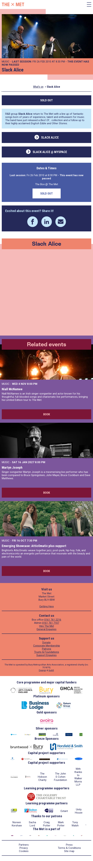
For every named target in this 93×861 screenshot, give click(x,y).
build (51, 670)
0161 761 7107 (50, 622)
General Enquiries (46, 629)
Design (42, 670)
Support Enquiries (46, 655)
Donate (46, 642)
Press (69, 844)
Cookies (23, 851)
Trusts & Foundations (46, 652)
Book (46, 414)
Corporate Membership (46, 645)
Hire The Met (46, 626)
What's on (38, 86)
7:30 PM (32, 540)
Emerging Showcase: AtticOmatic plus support (34, 546)
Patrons (46, 648)
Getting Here (46, 606)
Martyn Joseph (12, 467)
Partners (24, 844)
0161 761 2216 (52, 619)
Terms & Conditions (69, 848)
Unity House (78, 811)
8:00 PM (32, 383)
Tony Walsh (75, 824)
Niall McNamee (12, 389)
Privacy (24, 848)
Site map (69, 851)
